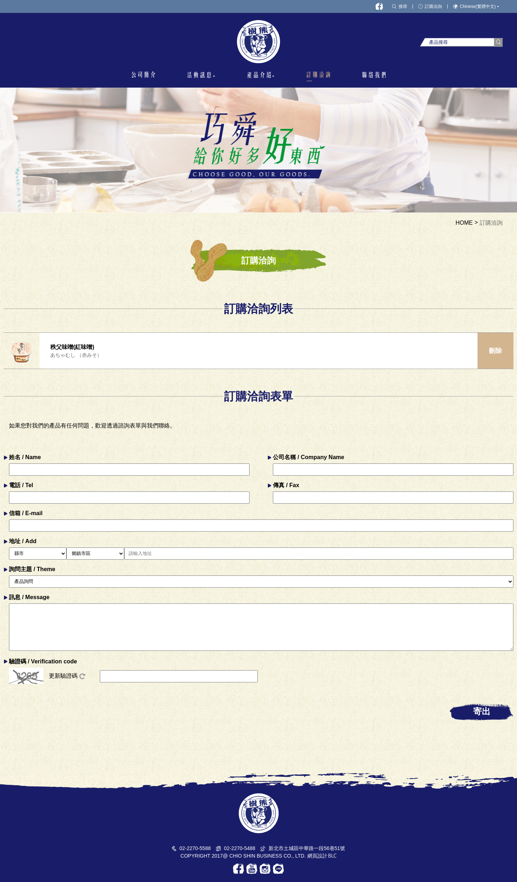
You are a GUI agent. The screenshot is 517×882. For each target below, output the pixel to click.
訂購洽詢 (491, 223)
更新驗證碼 (67, 676)
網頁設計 (317, 856)
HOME (464, 223)
